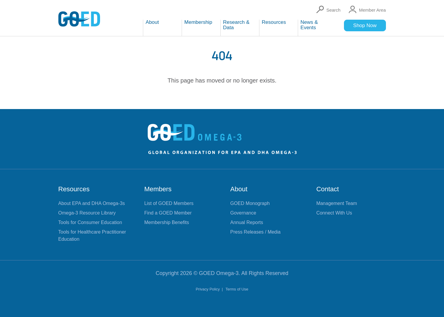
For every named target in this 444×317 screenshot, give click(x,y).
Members (158, 189)
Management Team (336, 203)
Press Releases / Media (255, 231)
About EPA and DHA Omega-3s (91, 203)
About (238, 189)
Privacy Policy (208, 289)
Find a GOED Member (167, 212)
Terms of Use (236, 289)
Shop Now (364, 25)
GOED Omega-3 (219, 273)
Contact (327, 189)
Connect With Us (334, 212)
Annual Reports (246, 222)
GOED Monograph (250, 203)
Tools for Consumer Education (90, 222)
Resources (74, 189)
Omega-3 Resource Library (87, 212)
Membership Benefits (166, 222)
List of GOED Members (168, 203)
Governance (243, 212)
